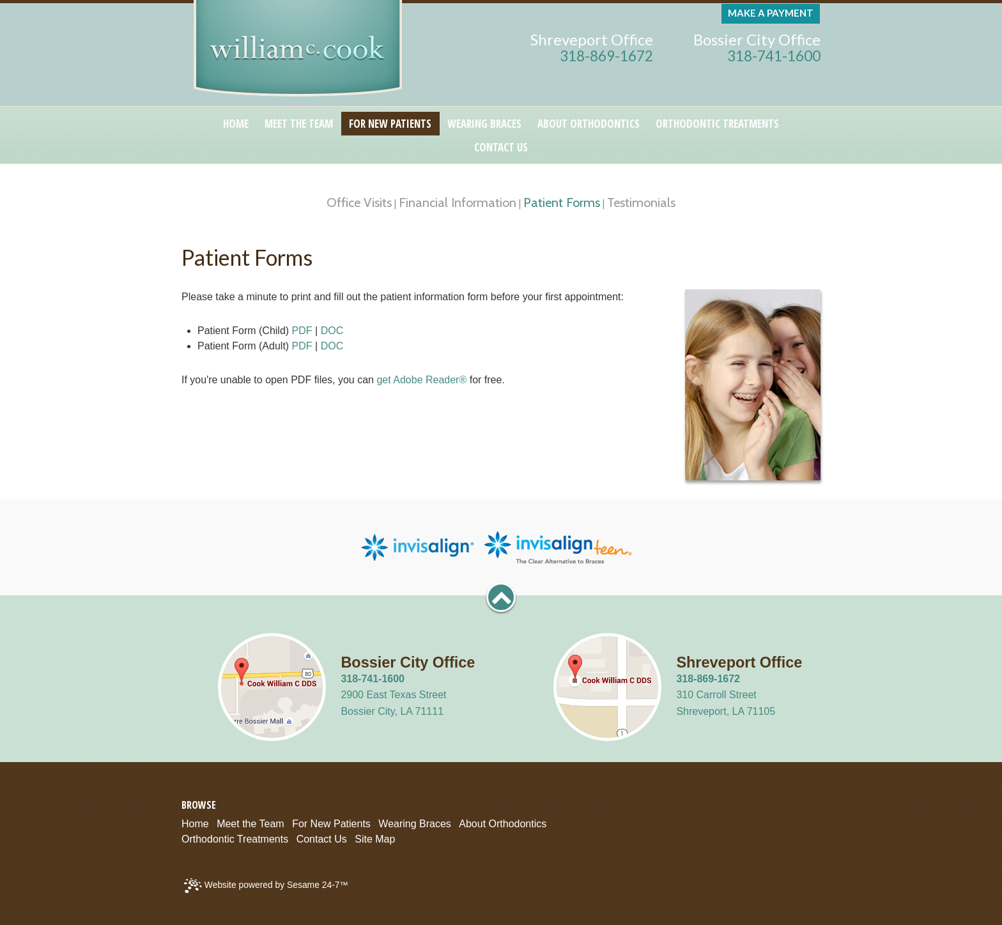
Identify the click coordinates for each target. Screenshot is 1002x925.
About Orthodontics (502, 823)
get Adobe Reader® (421, 379)
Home (195, 823)
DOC (332, 330)
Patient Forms (561, 202)
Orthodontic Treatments (234, 839)
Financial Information (457, 202)
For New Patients (331, 823)
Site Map (375, 839)
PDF (302, 330)
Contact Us (322, 839)
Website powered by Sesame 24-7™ (266, 885)
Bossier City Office (757, 39)
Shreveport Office (591, 39)
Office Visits (359, 202)
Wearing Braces (414, 823)
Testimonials (641, 202)
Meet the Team (250, 823)
